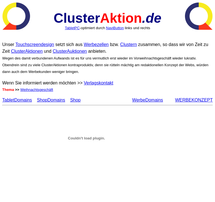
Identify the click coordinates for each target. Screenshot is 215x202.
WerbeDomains (147, 100)
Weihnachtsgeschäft (36, 90)
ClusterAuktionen (70, 51)
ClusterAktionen (27, 51)
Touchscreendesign (34, 44)
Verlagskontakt (98, 83)
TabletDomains (17, 100)
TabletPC (72, 28)
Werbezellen (96, 44)
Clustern (128, 44)
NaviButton (115, 28)
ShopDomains (51, 100)
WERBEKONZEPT (194, 100)
